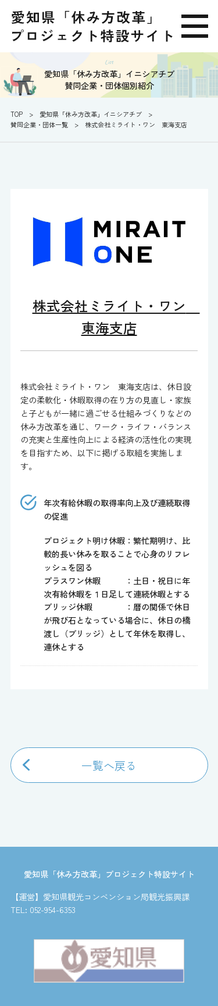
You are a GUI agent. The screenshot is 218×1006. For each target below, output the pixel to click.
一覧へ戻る (109, 765)
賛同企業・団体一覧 (39, 124)
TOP (16, 114)
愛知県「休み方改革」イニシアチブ (91, 114)
